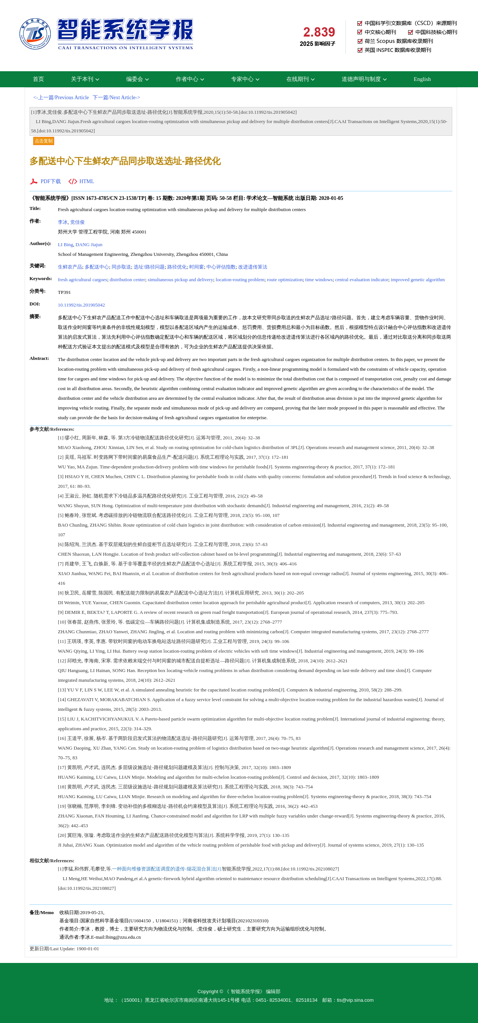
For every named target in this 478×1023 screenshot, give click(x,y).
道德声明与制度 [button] (364, 79)
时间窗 (196, 267)
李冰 (63, 222)
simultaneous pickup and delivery (180, 279)
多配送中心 (97, 267)
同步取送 (121, 267)
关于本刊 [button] (85, 79)
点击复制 (44, 141)
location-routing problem (240, 279)
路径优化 (177, 267)
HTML (87, 181)
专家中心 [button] (245, 79)
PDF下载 (51, 181)
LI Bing (65, 244)
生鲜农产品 (70, 267)
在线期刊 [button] (300, 79)
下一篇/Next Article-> (116, 97)
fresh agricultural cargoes (82, 279)
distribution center (127, 279)
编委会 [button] (137, 79)
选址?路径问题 (149, 267)
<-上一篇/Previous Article (61, 97)
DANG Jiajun (88, 244)
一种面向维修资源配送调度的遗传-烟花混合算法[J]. (167, 869)
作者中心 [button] (190, 79)
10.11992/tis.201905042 (81, 305)
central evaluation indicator (361, 279)
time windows (318, 279)
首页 (38, 79)
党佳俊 (77, 222)
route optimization (285, 279)
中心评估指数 (221, 267)
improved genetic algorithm (418, 279)
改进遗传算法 (252, 267)
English (422, 79)
